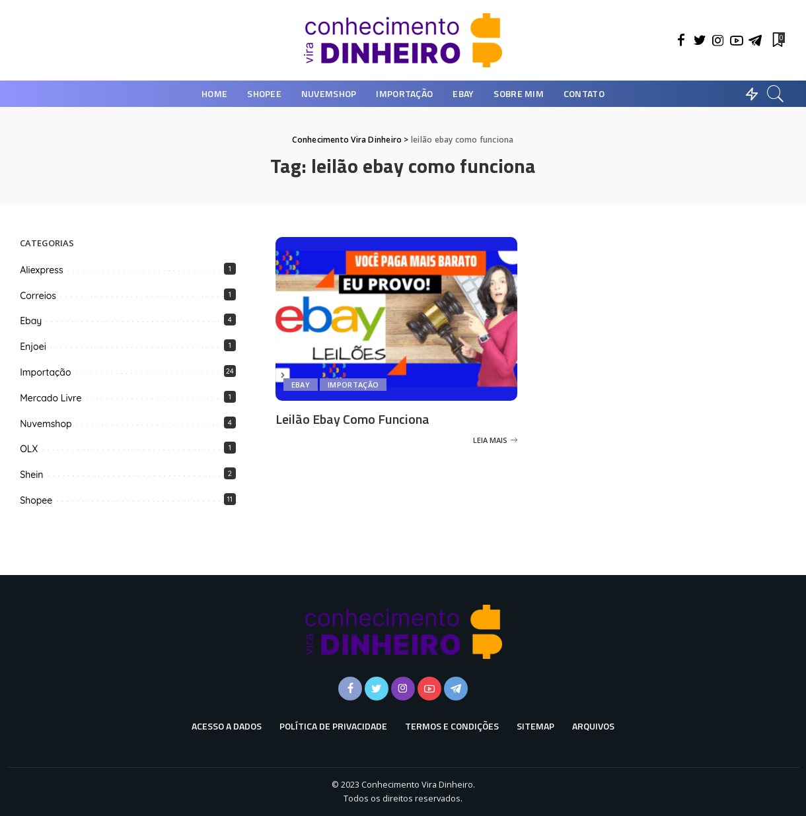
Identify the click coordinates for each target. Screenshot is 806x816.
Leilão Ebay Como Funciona (352, 419)
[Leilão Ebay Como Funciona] (396, 319)
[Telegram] (755, 40)
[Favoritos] (777, 40)
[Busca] (775, 94)
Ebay (300, 385)
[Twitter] (699, 40)
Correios (38, 296)
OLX (29, 449)
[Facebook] (681, 40)
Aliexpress (41, 270)
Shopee (36, 500)
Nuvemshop (45, 424)
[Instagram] (718, 40)
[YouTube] (736, 40)
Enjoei (33, 347)
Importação (353, 385)
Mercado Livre (50, 398)
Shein (31, 475)
